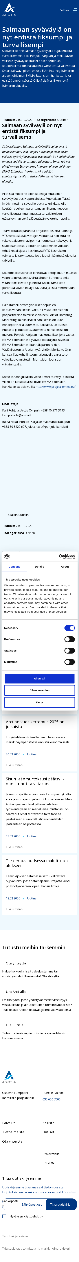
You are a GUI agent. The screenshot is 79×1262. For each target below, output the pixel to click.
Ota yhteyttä (12, 1141)
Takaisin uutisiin (17, 515)
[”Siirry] (9, 9)
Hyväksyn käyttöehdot (26, 1216)
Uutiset (48, 1132)
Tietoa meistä (13, 1132)
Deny (39, 702)
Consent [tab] (14, 566)
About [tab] (65, 566)
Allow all (39, 678)
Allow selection (39, 690)
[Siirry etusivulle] (39, 1076)
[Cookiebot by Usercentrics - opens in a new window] (59, 556)
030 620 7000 (51, 1099)
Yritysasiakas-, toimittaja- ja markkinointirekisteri (36, 1248)
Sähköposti (10, 1203)
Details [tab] (39, 566)
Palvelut (8, 1123)
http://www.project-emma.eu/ (56, 387)
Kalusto (48, 1123)
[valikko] (74, 10)
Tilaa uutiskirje (60, 1204)
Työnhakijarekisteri (15, 1236)
